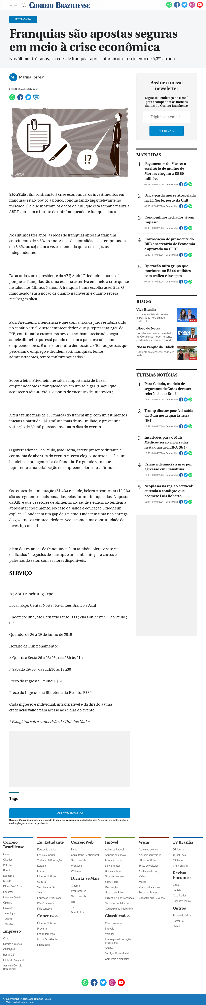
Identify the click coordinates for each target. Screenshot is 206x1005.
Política (7, 843)
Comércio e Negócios (117, 937)
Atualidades (179, 874)
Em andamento (46, 912)
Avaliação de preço (149, 849)
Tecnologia (9, 892)
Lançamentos (113, 844)
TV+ (73, 885)
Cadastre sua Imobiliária (119, 887)
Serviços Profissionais (117, 932)
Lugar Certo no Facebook (119, 876)
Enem (40, 849)
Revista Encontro (182, 854)
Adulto (109, 926)
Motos (142, 860)
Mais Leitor (77, 891)
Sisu (39, 871)
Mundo (7, 860)
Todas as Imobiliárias (117, 882)
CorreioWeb (82, 821)
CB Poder (178, 839)
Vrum (144, 821)
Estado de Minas (182, 894)
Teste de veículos (149, 844)
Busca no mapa (113, 839)
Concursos (47, 894)
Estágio (41, 844)
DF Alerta (178, 828)
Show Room (111, 860)
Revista (177, 869)
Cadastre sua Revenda (152, 876)
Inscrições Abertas (48, 918)
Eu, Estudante (50, 821)
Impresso (12, 910)
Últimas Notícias (46, 855)
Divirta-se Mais (85, 857)
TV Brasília (183, 821)
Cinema (75, 864)
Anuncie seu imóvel (116, 833)
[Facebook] (177, 6)
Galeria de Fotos (114, 871)
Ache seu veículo (148, 828)
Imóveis (109, 907)
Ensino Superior (46, 833)
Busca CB (8, 933)
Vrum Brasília (180, 844)
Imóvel (111, 821)
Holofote (8, 886)
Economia (8, 854)
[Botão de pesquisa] (22, 5)
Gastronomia (78, 839)
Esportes (8, 870)
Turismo (7, 897)
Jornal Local (179, 833)
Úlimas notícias (113, 849)
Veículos (109, 912)
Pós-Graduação (46, 882)
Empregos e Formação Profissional (118, 919)
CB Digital (9, 928)
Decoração (111, 866)
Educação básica (46, 828)
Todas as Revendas (150, 871)
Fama (74, 828)
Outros (179, 887)
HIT (73, 880)
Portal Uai (178, 899)
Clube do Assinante (14, 938)
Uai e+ (176, 905)
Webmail (76, 849)
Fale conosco (44, 887)
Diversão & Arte (12, 865)
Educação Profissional (49, 876)
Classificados (117, 894)
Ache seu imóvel (114, 828)
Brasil (6, 849)
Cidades (7, 838)
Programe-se (78, 869)
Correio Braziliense (13, 823)
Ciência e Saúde (12, 875)
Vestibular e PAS (46, 866)
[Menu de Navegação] (10, 5)
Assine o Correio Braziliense (12, 946)
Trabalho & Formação (49, 839)
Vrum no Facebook (149, 866)
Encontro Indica (182, 879)
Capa (6, 833)
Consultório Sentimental (85, 833)
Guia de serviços (114, 855)
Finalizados (43, 923)
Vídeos (143, 855)
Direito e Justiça (12, 922)
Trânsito (8, 903)
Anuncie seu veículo (150, 833)
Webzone (76, 844)
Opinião (7, 881)
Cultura (41, 860)
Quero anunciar (114, 902)
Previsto (42, 907)
